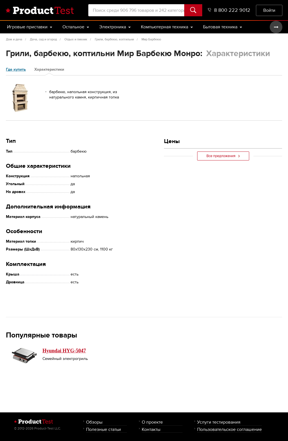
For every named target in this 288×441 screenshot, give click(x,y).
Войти (269, 10)
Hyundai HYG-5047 (64, 350)
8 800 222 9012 (229, 10)
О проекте (152, 422)
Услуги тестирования (218, 422)
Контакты (151, 429)
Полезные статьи (103, 429)
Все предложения (223, 156)
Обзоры (94, 422)
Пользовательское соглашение (229, 429)
